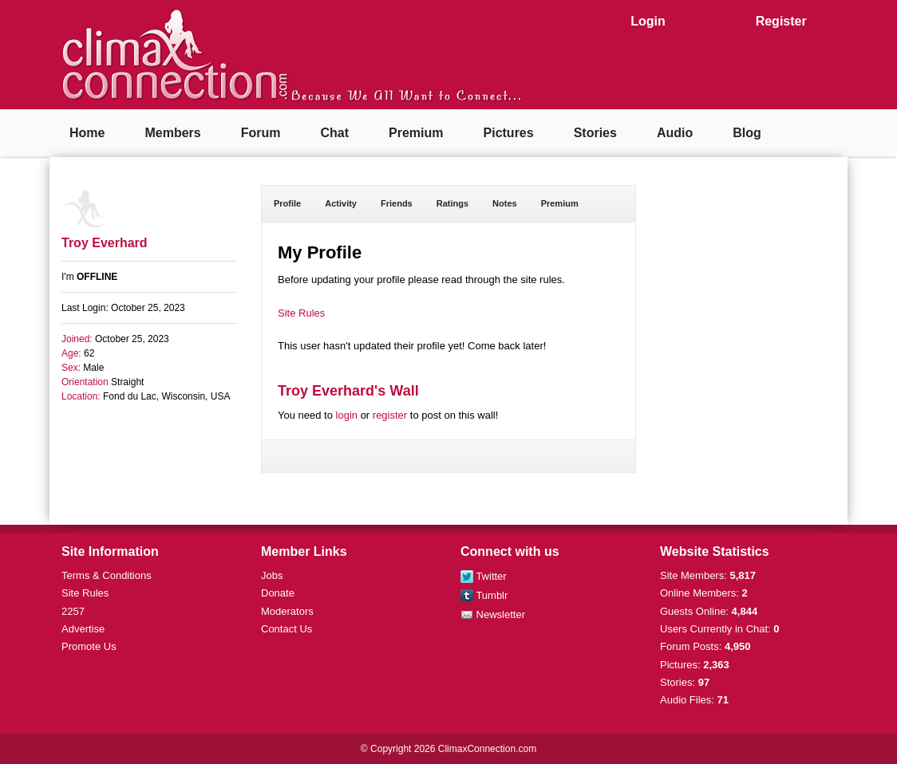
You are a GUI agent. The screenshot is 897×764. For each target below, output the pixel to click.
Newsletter (492, 614)
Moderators (287, 611)
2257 (73, 611)
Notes (504, 203)
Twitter (483, 576)
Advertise (83, 629)
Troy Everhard (104, 243)
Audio (675, 133)
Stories (595, 133)
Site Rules (301, 313)
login (347, 415)
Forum (261, 133)
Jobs (272, 575)
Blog (747, 133)
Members (172, 133)
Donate (277, 593)
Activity (341, 203)
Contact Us (286, 629)
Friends (397, 203)
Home (87, 133)
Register (781, 21)
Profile (287, 203)
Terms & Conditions (106, 575)
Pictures (509, 133)
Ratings (452, 203)
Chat (334, 133)
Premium (416, 133)
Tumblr (484, 595)
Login (648, 21)
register (390, 415)
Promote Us (89, 646)
